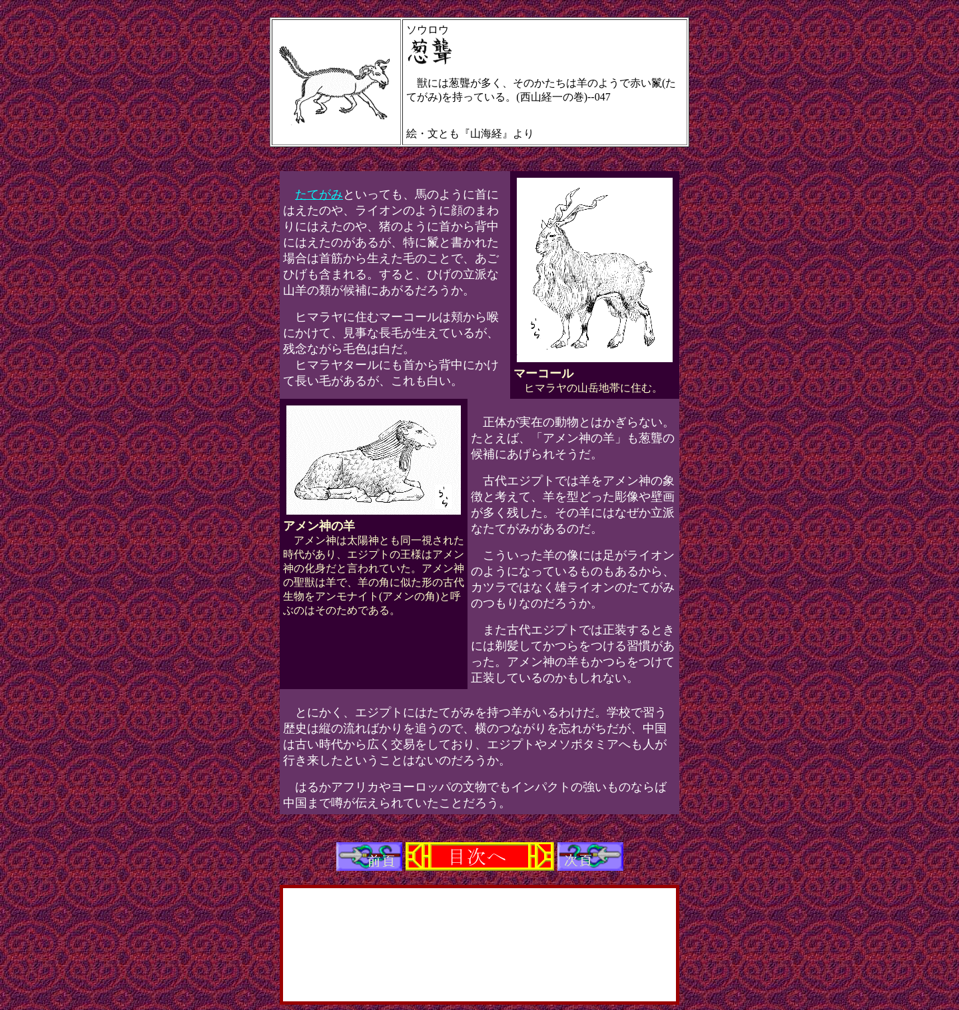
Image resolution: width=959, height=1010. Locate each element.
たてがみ (319, 194)
